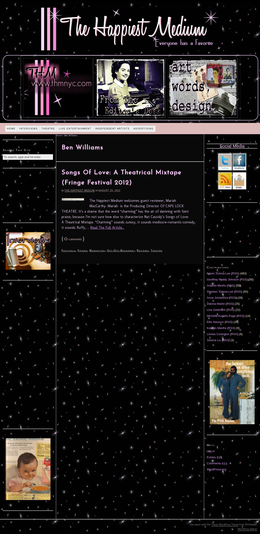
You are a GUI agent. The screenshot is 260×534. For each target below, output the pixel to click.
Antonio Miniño (216, 285)
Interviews (28, 128)
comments (73, 239)
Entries (215, 457)
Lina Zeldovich (216, 310)
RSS (235, 273)
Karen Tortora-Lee (218, 273)
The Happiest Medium (79, 190)
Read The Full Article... (107, 227)
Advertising (143, 128)
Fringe (82, 250)
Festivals (68, 250)
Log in (211, 451)
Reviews (143, 250)
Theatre (48, 128)
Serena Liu (214, 340)
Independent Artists (112, 128)
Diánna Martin (216, 303)
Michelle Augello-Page (221, 316)
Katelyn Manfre (216, 328)
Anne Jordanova (217, 297)
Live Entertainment (75, 128)
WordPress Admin (247, 529)
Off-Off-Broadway (121, 250)
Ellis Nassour (215, 322)
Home (11, 128)
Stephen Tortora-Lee (220, 291)
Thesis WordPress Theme (224, 524)
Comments (217, 463)
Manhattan (97, 250)
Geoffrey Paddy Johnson (223, 279)
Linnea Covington (218, 334)
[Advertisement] (28, 194)
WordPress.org (216, 469)
